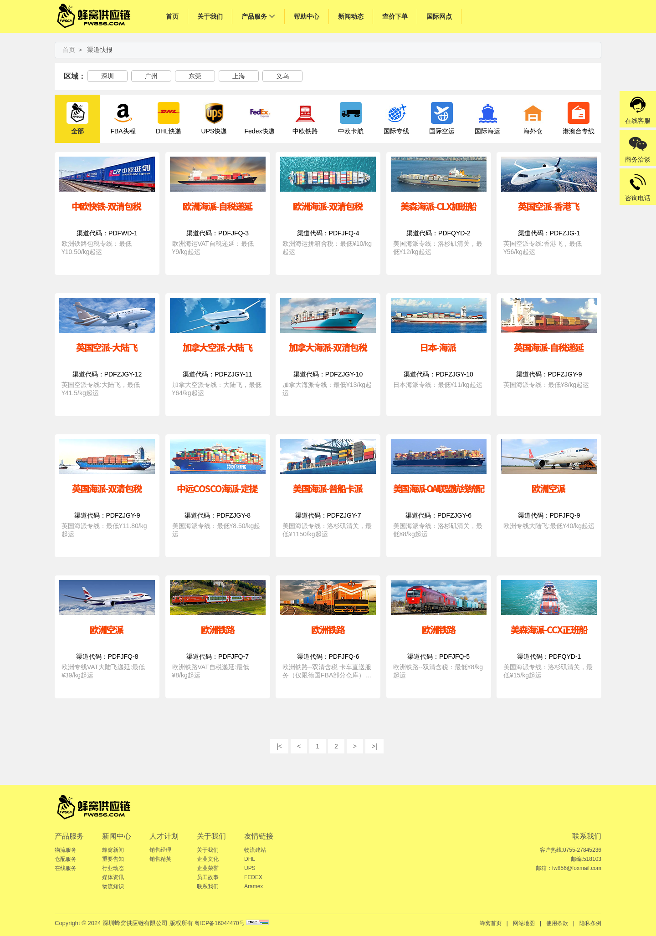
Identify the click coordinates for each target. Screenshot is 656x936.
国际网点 (439, 16)
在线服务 (66, 868)
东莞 (195, 76)
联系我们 (208, 886)
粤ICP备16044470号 (219, 923)
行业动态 (113, 868)
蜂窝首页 (491, 923)
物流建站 (255, 850)
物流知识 (113, 886)
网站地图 (524, 923)
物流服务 (66, 850)
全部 (77, 118)
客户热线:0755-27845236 (570, 850)
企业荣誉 (208, 868)
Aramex (253, 886)
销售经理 (160, 850)
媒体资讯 (113, 877)
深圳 (107, 76)
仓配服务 (66, 859)
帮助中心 (306, 16)
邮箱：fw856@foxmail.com (568, 868)
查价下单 (395, 16)
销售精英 (160, 859)
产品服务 (254, 16)
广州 (151, 76)
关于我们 (210, 16)
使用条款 (557, 923)
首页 (172, 16)
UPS (250, 868)
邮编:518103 (586, 859)
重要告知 (113, 859)
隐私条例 (590, 923)
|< (279, 746)
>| (374, 746)
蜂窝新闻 (113, 850)
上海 (238, 76)
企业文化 (208, 859)
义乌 (282, 76)
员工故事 (208, 877)
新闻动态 (351, 16)
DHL (249, 859)
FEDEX (253, 877)
